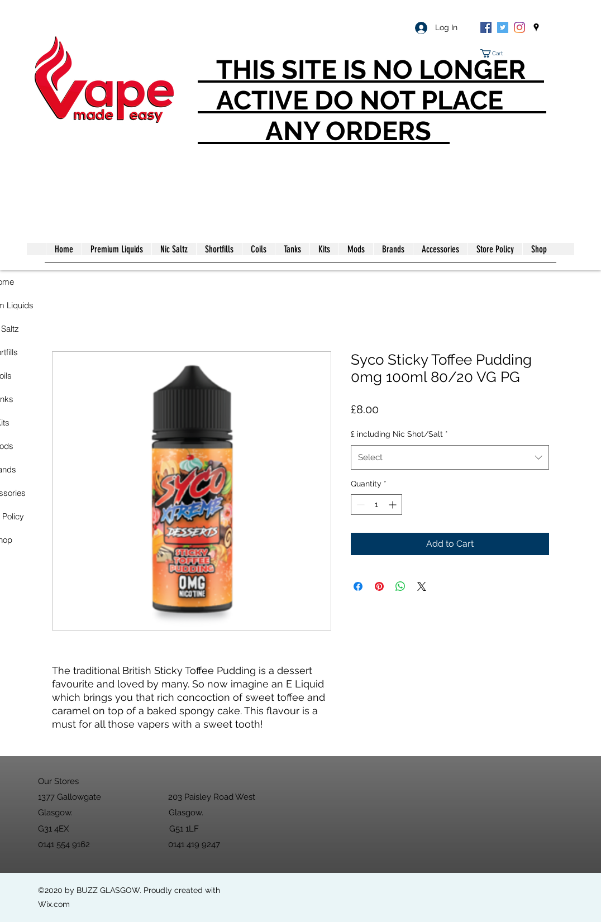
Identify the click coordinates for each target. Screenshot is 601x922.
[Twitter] (502, 27)
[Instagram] (519, 27)
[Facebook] (486, 27)
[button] (496, 53)
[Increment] (393, 504)
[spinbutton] (376, 504)
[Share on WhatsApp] (400, 586)
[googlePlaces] (536, 27)
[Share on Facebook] (358, 586)
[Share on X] (421, 586)
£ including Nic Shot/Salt (399, 433)
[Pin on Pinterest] (379, 586)
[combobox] (450, 457)
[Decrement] (359, 504)
